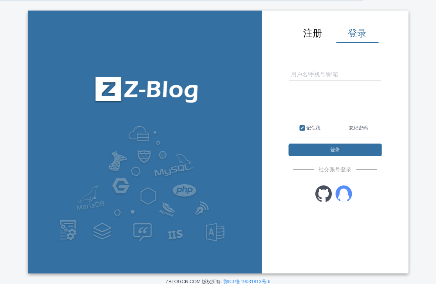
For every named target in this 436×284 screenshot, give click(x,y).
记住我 (310, 128)
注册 (312, 33)
